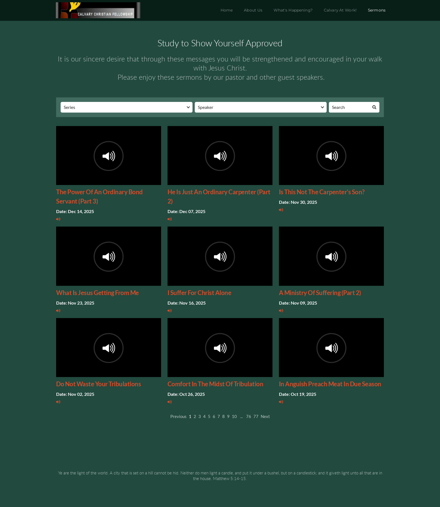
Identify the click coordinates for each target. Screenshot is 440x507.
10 (234, 416)
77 (255, 416)
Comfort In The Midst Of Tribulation (215, 384)
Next (265, 416)
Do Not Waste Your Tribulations (98, 384)
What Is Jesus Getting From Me (97, 292)
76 (248, 416)
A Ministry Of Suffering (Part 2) (320, 292)
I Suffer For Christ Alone (200, 292)
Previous (178, 416)
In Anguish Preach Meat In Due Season (330, 384)
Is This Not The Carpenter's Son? (322, 192)
